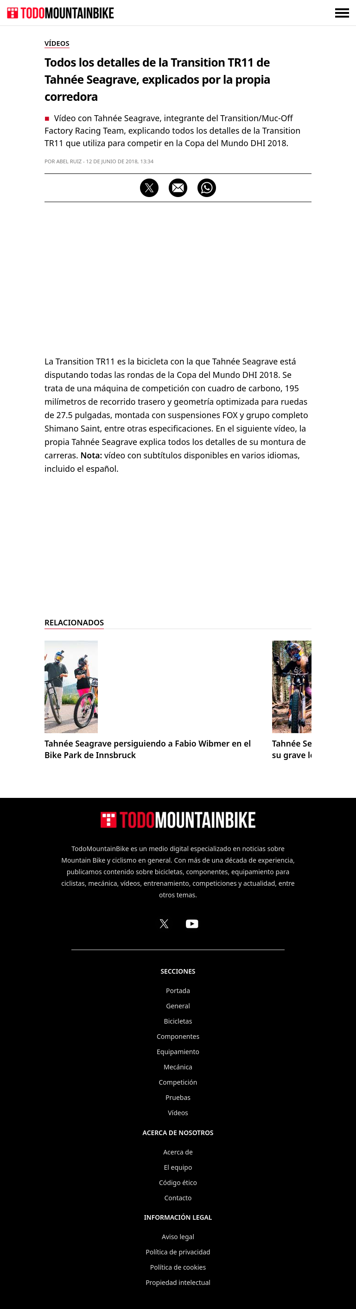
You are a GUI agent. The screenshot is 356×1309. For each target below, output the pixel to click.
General (178, 1005)
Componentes (178, 1036)
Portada (178, 990)
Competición (178, 1082)
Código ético (178, 1182)
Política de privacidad (178, 1251)
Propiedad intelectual (178, 1282)
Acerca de (178, 1152)
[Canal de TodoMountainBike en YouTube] (192, 923)
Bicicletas (178, 1021)
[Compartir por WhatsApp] (206, 188)
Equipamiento (178, 1051)
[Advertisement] (178, 276)
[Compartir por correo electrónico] (178, 188)
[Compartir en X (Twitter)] (149, 188)
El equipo (178, 1167)
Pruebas (178, 1097)
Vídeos (178, 1112)
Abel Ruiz (69, 161)
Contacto (177, 1197)
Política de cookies (178, 1267)
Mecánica (178, 1066)
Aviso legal (178, 1236)
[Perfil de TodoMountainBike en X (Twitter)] (164, 923)
